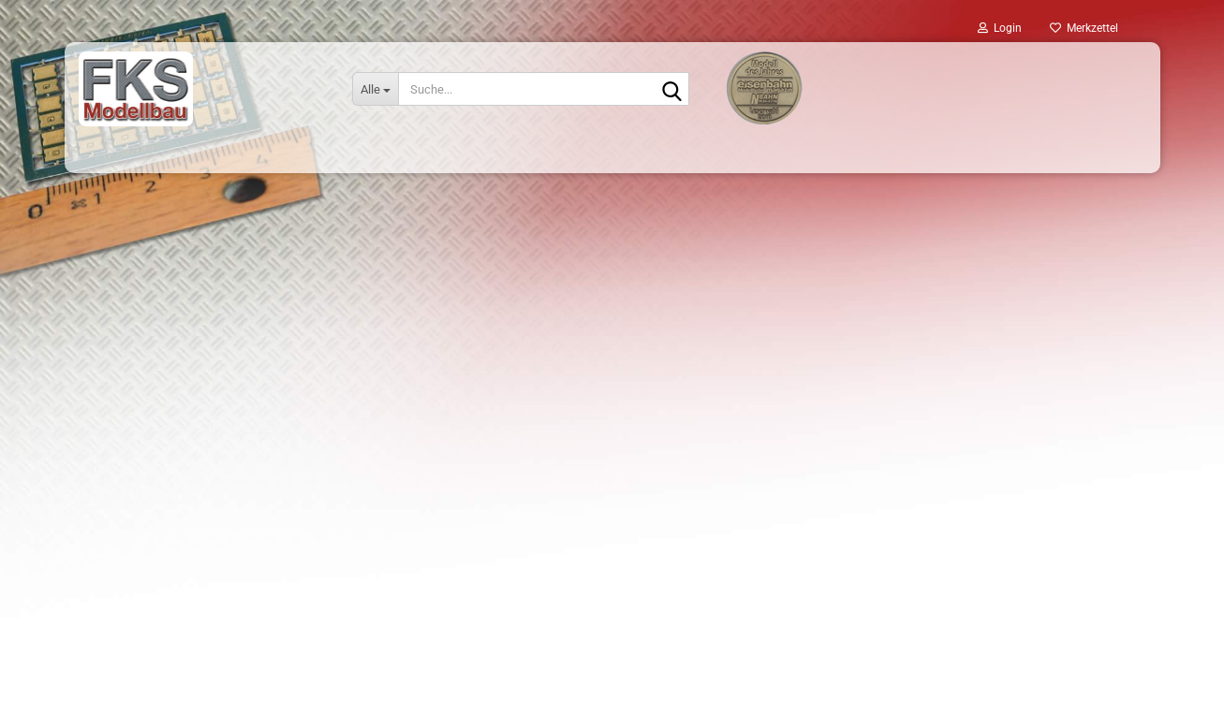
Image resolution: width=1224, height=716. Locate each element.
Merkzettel (1084, 28)
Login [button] (1000, 28)
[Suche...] (375, 89)
